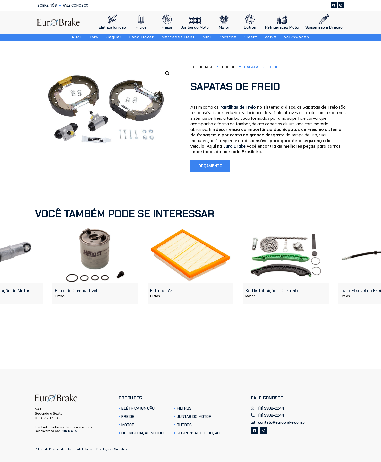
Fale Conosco (75, 5)
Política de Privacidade (49, 449)
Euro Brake (234, 146)
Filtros (60, 296)
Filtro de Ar (161, 290)
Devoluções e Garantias (111, 449)
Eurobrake (201, 67)
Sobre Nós (47, 5)
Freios (228, 67)
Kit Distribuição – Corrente (272, 290)
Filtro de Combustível (76, 290)
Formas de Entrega (80, 449)
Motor (250, 296)
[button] (167, 73)
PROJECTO (69, 431)
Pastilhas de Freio (237, 106)
